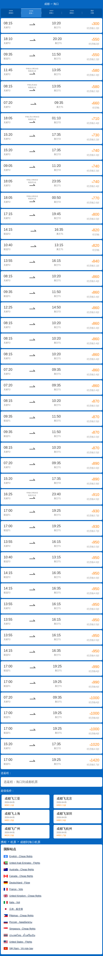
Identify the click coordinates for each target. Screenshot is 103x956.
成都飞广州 (12, 828)
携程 (4, 842)
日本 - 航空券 (16, 909)
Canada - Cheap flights (21, 876)
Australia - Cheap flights (21, 869)
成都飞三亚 (12, 798)
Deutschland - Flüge (19, 882)
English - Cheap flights (20, 856)
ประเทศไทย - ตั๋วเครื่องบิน (22, 935)
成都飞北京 (64, 798)
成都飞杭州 (64, 828)
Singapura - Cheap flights (22, 928)
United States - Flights (20, 942)
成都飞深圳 (64, 813)
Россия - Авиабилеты (20, 922)
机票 (13, 842)
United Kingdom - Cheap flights (25, 895)
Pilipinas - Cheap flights (21, 915)
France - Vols (16, 889)
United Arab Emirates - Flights (24, 863)
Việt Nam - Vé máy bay (21, 948)
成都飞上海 (12, 813)
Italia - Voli (14, 902)
